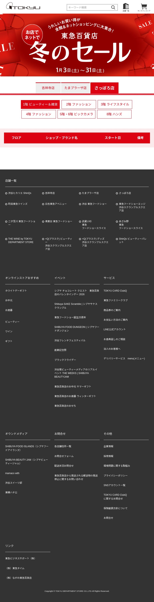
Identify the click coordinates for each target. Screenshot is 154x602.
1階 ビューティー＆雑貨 (40, 104)
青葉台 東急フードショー (58, 221)
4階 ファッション (38, 114)
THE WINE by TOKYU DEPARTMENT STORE (20, 240)
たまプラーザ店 (75, 88)
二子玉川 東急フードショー (21, 223)
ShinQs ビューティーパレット (133, 240)
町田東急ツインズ (17, 204)
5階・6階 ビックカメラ (76, 114)
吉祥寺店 (48, 88)
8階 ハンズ (114, 114)
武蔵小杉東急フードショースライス (94, 225)
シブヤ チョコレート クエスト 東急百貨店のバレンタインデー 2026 (76, 292)
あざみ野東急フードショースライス (131, 225)
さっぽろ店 (104, 88)
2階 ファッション (78, 104)
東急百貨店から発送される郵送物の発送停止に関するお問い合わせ (76, 477)
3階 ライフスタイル (115, 104)
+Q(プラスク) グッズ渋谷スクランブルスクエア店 (95, 242)
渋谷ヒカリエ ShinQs (19, 193)
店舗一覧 (126, 11)
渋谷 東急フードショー (94, 204)
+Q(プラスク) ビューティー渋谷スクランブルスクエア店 (58, 243)
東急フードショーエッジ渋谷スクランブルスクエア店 (132, 207)
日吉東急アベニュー (56, 204)
